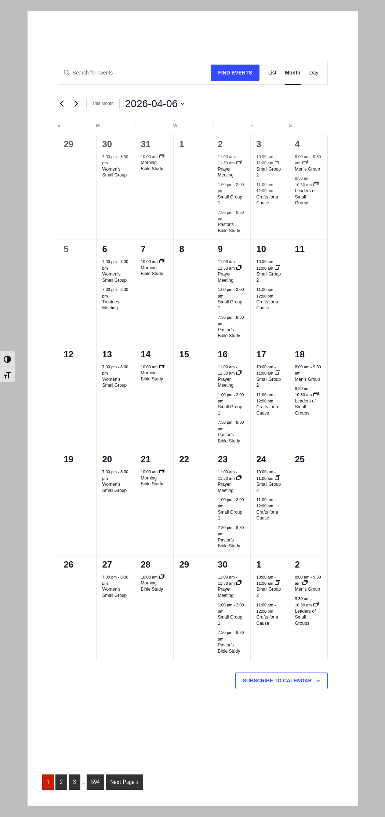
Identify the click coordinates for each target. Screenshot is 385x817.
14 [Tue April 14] (146, 354)
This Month (103, 103)
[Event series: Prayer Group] (238, 163)
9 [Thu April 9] (220, 249)
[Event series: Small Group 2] (277, 163)
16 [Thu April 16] (223, 354)
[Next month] (76, 103)
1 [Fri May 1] (259, 564)
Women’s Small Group (114, 172)
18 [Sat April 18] (300, 354)
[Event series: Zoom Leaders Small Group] (316, 184)
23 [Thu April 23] (223, 459)
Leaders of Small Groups (305, 196)
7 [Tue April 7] (143, 249)
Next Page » (124, 781)
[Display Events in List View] (272, 72)
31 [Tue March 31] (146, 144)
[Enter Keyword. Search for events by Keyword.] (134, 72)
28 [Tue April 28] (146, 564)
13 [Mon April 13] (107, 354)
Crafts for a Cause (267, 200)
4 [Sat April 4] (297, 144)
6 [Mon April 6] (104, 249)
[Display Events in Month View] (293, 72)
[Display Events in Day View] (314, 72)
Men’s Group (307, 169)
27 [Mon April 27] (107, 564)
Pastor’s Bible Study (229, 227)
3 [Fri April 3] (259, 144)
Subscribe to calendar (277, 680)
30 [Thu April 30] (223, 564)
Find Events (235, 73)
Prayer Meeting (226, 172)
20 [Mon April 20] (107, 459)
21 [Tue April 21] (146, 459)
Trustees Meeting (110, 305)
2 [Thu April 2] (220, 144)
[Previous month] (62, 103)
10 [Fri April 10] (261, 249)
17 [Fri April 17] (261, 354)
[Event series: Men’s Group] (305, 163)
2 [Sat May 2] (297, 564)
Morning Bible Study (152, 165)
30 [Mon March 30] (107, 144)
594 (95, 781)
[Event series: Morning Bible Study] (161, 156)
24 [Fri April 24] (261, 459)
